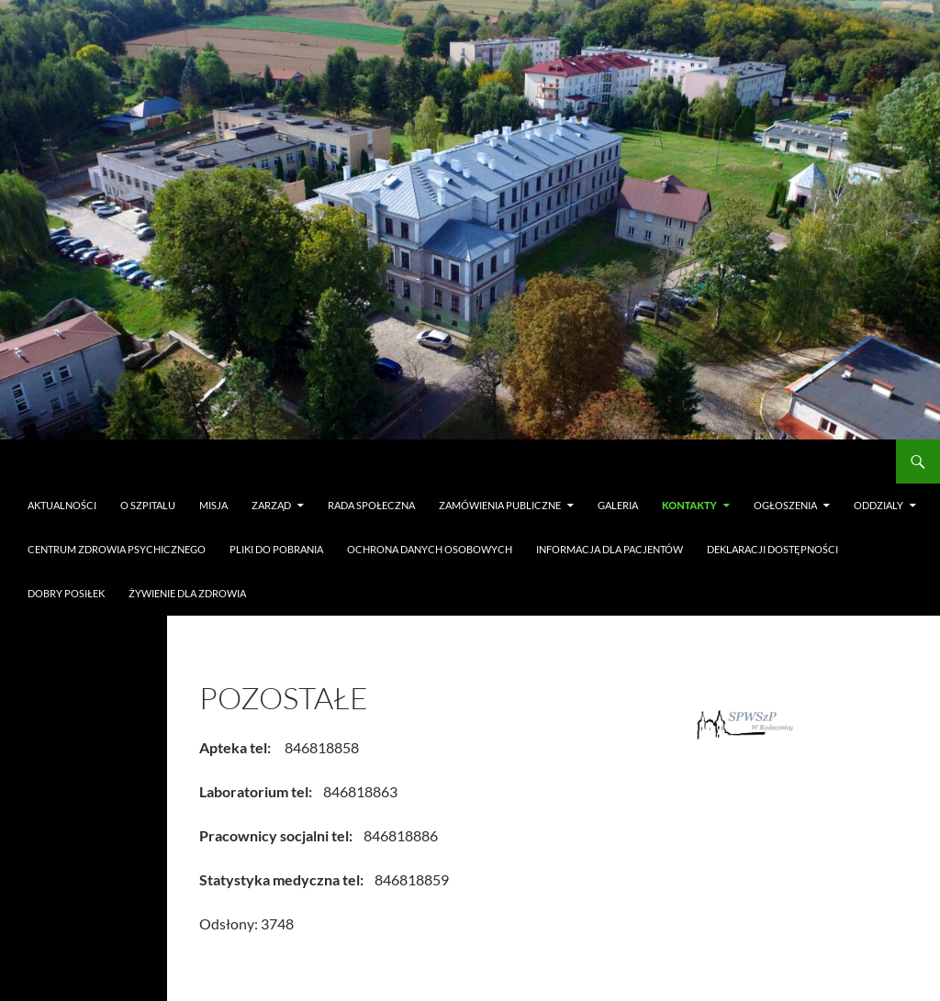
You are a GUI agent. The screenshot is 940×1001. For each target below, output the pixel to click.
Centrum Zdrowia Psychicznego (117, 549)
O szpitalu (147, 505)
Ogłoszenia (785, 505)
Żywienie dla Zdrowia (187, 593)
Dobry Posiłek (66, 593)
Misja (213, 505)
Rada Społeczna (371, 505)
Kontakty (689, 505)
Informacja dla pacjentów (609, 549)
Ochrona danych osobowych (429, 549)
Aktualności (62, 505)
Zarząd (271, 505)
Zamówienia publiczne (500, 505)
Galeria (618, 505)
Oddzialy (878, 505)
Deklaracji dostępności (772, 549)
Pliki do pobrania (276, 549)
